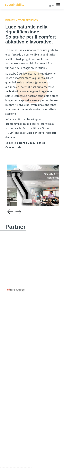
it (50, 6)
